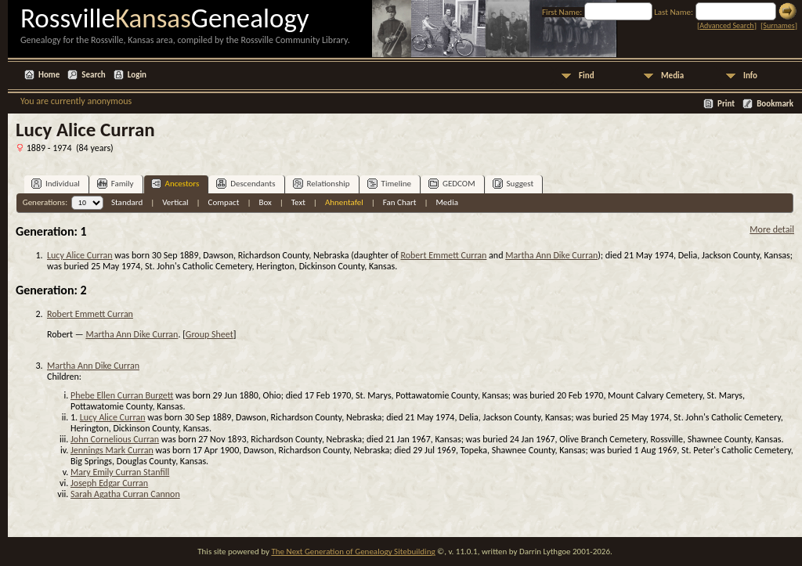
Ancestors (175, 183)
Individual (55, 183)
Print (726, 104)
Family (115, 183)
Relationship (321, 183)
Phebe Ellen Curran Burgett (121, 395)
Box (264, 202)
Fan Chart (400, 202)
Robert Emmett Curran (443, 255)
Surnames (778, 25)
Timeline (389, 183)
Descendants (245, 183)
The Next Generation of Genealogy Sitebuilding (353, 551)
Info (750, 75)
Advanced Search (726, 25)
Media (672, 75)
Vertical (175, 202)
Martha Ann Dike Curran (551, 255)
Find (586, 75)
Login (137, 75)
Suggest (513, 183)
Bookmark (775, 104)
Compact (224, 202)
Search (93, 75)
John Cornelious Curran (114, 439)
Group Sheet (209, 334)
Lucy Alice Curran (80, 255)
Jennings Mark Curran (112, 450)
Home (49, 75)
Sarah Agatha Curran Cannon (125, 493)
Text (298, 202)
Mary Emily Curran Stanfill (119, 472)
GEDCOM (451, 183)
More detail (772, 229)
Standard (127, 202)
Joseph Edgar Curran (109, 483)
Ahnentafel (344, 202)
